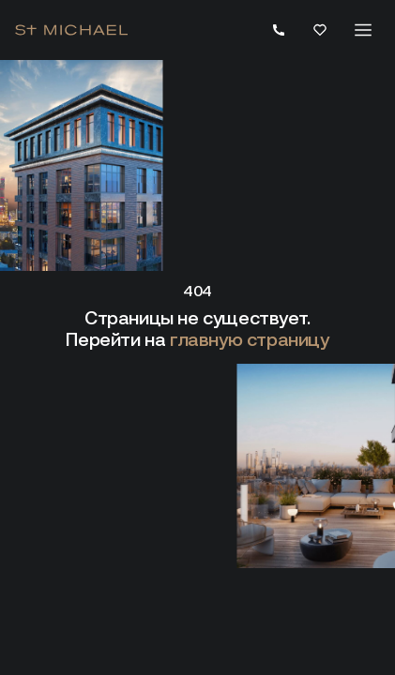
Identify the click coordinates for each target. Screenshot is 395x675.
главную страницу (249, 339)
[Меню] (363, 30)
